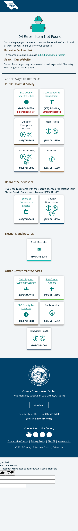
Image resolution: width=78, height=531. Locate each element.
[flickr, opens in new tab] (42, 435)
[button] (69, 5)
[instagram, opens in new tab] (49, 435)
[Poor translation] (10, 473)
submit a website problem (51, 54)
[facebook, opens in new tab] (29, 434)
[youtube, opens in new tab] (35, 435)
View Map (41, 405)
